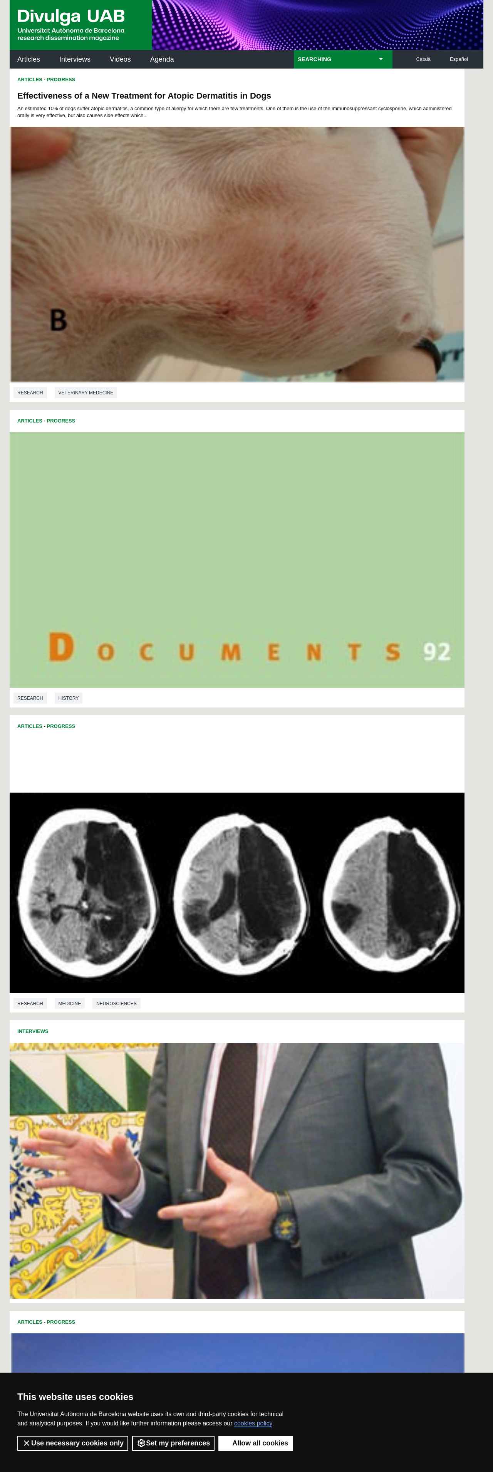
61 (256, 1078)
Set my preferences (173, 1443)
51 (156, 1078)
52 (166, 1078)
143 (278, 1105)
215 (278, 1133)
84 (256, 1085)
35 (226, 1071)
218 (317, 1133)
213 (253, 1133)
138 (214, 1105)
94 (357, 1085)
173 (202, 1119)
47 (347, 1071)
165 (330, 1112)
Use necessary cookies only (73, 1443)
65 (296, 1078)
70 (347, 1078)
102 (213, 1092)
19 (299, 1064)
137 (202, 1105)
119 (202, 1098)
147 (330, 1105)
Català (423, 59)
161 (278, 1112)
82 (236, 1085)
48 (357, 1071)
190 (188, 1126)
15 (259, 1064)
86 (276, 1085)
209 (202, 1133)
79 (206, 1085)
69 (337, 1078)
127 (304, 1098)
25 (360, 1064)
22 (329, 1064)
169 (150, 1119)
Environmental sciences (90, 629)
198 (291, 1126)
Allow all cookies (255, 1443)
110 (316, 1092)
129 (330, 1098)
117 (176, 1098)
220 (343, 1133)
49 (136, 1078)
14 (249, 1064)
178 (266, 1119)
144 (291, 1105)
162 (291, 1112)
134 (163, 1105)
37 (246, 1071)
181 (304, 1119)
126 (291, 1098)
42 (296, 1071)
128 (317, 1098)
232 (279, 1142)
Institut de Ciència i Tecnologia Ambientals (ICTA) (429, 1221)
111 (329, 1092)
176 (240, 1119)
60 (246, 1078)
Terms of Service (119, 1360)
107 (277, 1092)
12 (229, 1064)
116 (163, 1098)
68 (327, 1078)
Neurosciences (116, 454)
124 (266, 1098)
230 (254, 1142)
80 (216, 1085)
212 (240, 1133)
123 (253, 1098)
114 (137, 1098)
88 (296, 1085)
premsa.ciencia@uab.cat (287, 1311)
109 (303, 1092)
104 (239, 1092)
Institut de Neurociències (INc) (433, 1182)
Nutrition (345, 562)
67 (316, 1078)
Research (30, 279)
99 (177, 1092)
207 (176, 1133)
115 (150, 1098)
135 (176, 1105)
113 (354, 1092)
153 (176, 1112)
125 (278, 1098)
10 (209, 1064)
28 (156, 1071)
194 (240, 1126)
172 (188, 1119)
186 (137, 1126)
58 (226, 1078)
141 (253, 1105)
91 (327, 1085)
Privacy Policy (225, 1353)
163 (304, 1112)
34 (216, 1071)
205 (150, 1133)
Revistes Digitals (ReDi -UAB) (136, 1217)
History (305, 227)
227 (215, 1142)
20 (309, 1064)
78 (196, 1085)
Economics (73, 857)
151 (150, 1112)
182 (317, 1119)
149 (355, 1105)
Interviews (75, 59)
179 (278, 1119)
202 (343, 1126)
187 (150, 1126)
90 (316, 1085)
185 (355, 1119)
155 (202, 1112)
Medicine (70, 454)
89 (306, 1085)
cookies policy (253, 1423)
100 (188, 1092)
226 (202, 1142)
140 (240, 1105)
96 (146, 1092)
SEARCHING (314, 59)
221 (355, 1133)
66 (306, 1078)
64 (286, 1078)
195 (253, 1126)
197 (278, 1126)
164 (317, 1112)
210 (214, 1133)
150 (137, 1112)
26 (136, 1071)
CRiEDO (313, 1255)
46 (337, 1071)
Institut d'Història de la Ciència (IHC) (335, 1182)
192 (214, 1126)
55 (196, 1078)
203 (355, 1126)
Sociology (72, 1032)
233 (292, 1142)
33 (206, 1071)
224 (177, 1142)
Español (459, 59)
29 (166, 1071)
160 (266, 1112)
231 (266, 1142)
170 (163, 1119)
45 (327, 1071)
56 (206, 1078)
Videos (120, 59)
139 (227, 1105)
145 (304, 1105)
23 (339, 1064)
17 (279, 1064)
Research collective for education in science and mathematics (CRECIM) (338, 1221)
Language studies (363, 912)
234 (305, 1142)
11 (219, 1064)
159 (253, 1112)
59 (236, 1078)
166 (343, 1112)
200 (317, 1126)
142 (266, 1105)
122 (240, 1098)
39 (266, 1071)
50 (146, 1078)
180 (291, 1119)
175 (227, 1119)
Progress (61, 79)
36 (236, 1071)
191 (202, 1126)
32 (196, 1071)
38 (256, 1071)
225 (190, 1142)
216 (291, 1133)
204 (137, 1133)
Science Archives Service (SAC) (244, 1182)
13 (239, 1064)
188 (163, 1126)
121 (227, 1098)
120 (214, 1098)
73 (146, 1085)
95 (136, 1092)
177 (253, 1119)
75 (166, 1085)
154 (188, 1112)
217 (304, 1133)
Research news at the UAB (39, 1207)
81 (226, 1085)
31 (186, 1071)
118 (188, 1098)
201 (330, 1126)
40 (276, 1071)
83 (246, 1085)
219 (330, 1133)
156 (214, 1112)
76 (176, 1085)
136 (188, 1105)
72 (136, 1085)
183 (330, 1119)
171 (176, 1119)
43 (306, 1071)
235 (318, 1142)
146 (317, 1105)
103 (226, 1092)
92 (337, 1085)
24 (350, 1064)
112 (342, 1092)
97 (156, 1092)
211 (227, 1133)
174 (214, 1119)
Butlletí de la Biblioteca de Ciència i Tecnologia (146, 1182)
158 (240, 1112)
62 (266, 1078)
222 (151, 1142)
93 (347, 1085)
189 (176, 1126)
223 (164, 1142)
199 (304, 1126)
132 (137, 1105)
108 (290, 1092)
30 (176, 1071)
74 (156, 1085)
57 (216, 1078)
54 (186, 1078)
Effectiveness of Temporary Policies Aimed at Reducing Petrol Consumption (108, 678)
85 (266, 1085)
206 (163, 1133)
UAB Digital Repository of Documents (244, 1217)
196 (266, 1126)
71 (357, 1078)
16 (269, 1064)
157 (227, 1112)
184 (343, 1119)
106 (265, 1092)
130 (343, 1098)
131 (355, 1098)
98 (167, 1092)
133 (150, 1105)
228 (228, 1142)
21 (319, 1064)
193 (227, 1126)
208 (188, 1133)
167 (355, 1112)
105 (252, 1092)
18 (289, 1064)
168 (137, 1119)
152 (163, 1112)
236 (331, 1142)
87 (286, 1085)
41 (286, 1071)
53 (176, 1078)
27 (146, 1071)
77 (186, 1085)
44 (316, 1071)
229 (241, 1142)
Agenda (162, 59)
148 (343, 1105)
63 (276, 1078)
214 (266, 1133)
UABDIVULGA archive (49, 1178)
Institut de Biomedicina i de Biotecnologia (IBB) (432, 1260)
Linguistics (309, 912)
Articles (28, 59)
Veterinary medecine (86, 279)
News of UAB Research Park (46, 1242)
